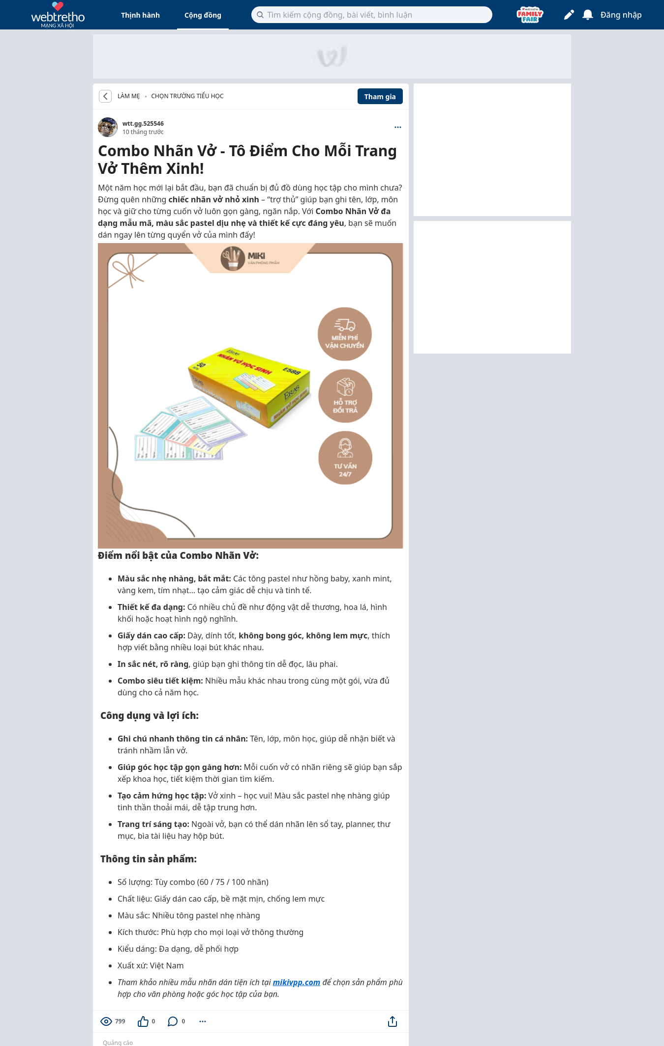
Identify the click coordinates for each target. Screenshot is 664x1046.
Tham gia (380, 96)
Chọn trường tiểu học (187, 96)
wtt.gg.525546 (143, 123)
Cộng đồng (202, 15)
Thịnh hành (140, 15)
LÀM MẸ (129, 96)
